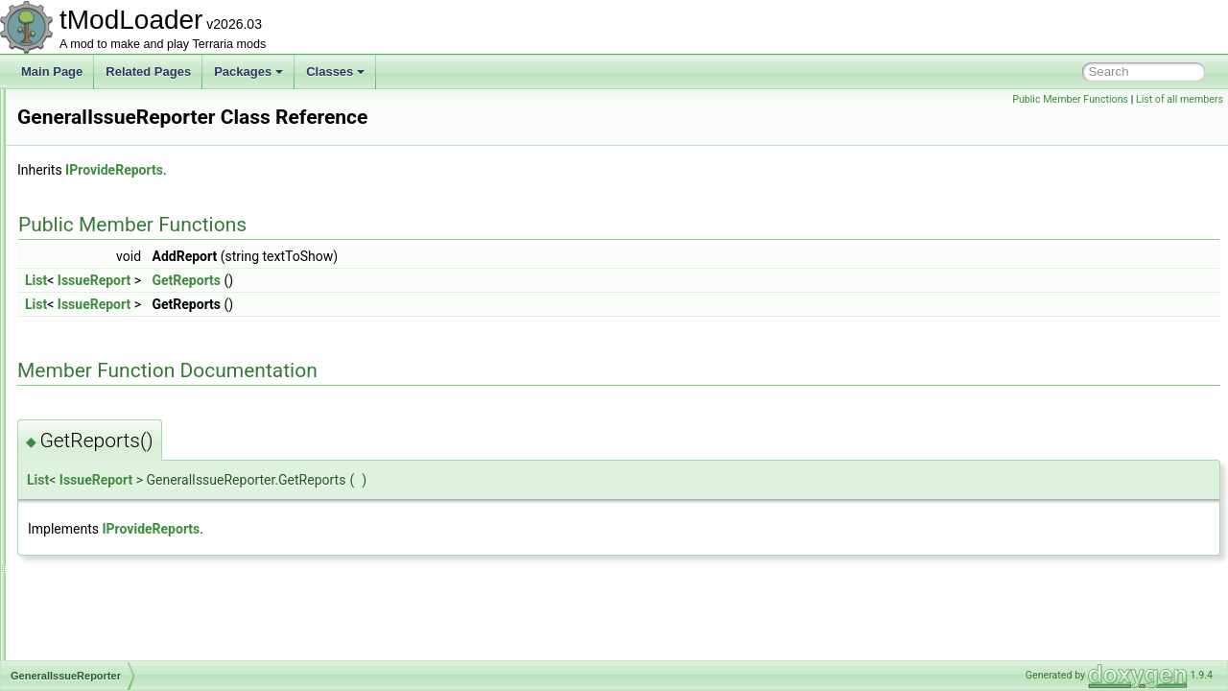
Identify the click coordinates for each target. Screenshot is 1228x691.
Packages (248, 71)
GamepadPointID (107, 172)
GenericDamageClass (119, 426)
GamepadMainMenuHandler (135, 130)
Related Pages (148, 71)
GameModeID (99, 109)
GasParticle (93, 278)
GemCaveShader (108, 299)
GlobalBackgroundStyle (123, 637)
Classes (335, 71)
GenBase (87, 341)
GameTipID (92, 236)
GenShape (90, 510)
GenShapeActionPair (117, 531)
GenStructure (97, 553)
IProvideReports (354, 170)
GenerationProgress (114, 405)
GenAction (90, 320)
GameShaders (100, 194)
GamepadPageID (108, 151)
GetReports (426, 280)
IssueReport (333, 280)
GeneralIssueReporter (120, 384)
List (276, 280)
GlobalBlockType (106, 658)
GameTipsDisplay (108, 257)
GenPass (86, 468)
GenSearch (92, 489)
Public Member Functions (1070, 99)
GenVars (85, 574)
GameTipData (98, 215)
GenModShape (102, 447)
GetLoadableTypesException (136, 616)
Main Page (52, 71)
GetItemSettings (104, 595)
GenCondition (98, 362)
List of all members (1179, 99)
